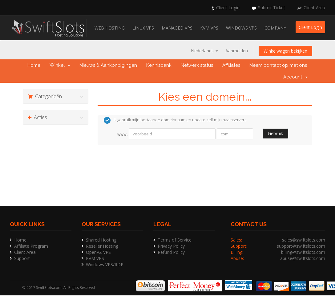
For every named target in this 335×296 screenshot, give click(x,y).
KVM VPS (209, 28)
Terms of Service (175, 240)
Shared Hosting (101, 240)
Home (33, 65)
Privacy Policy (171, 246)
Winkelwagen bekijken (285, 51)
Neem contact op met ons (278, 65)
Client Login (228, 7)
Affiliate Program (31, 246)
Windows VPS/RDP (104, 264)
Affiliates (231, 65)
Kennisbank (159, 65)
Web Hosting (110, 28)
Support (22, 258)
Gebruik (275, 133)
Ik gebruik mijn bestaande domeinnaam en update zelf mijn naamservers (175, 120)
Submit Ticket (271, 7)
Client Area (314, 7)
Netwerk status (197, 65)
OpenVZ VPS (98, 252)
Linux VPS (143, 28)
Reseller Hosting (102, 246)
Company (275, 28)
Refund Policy (171, 252)
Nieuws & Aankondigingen (108, 65)
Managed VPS (177, 28)
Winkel (60, 65)
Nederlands (204, 51)
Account (295, 77)
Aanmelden (236, 51)
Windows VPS (241, 28)
